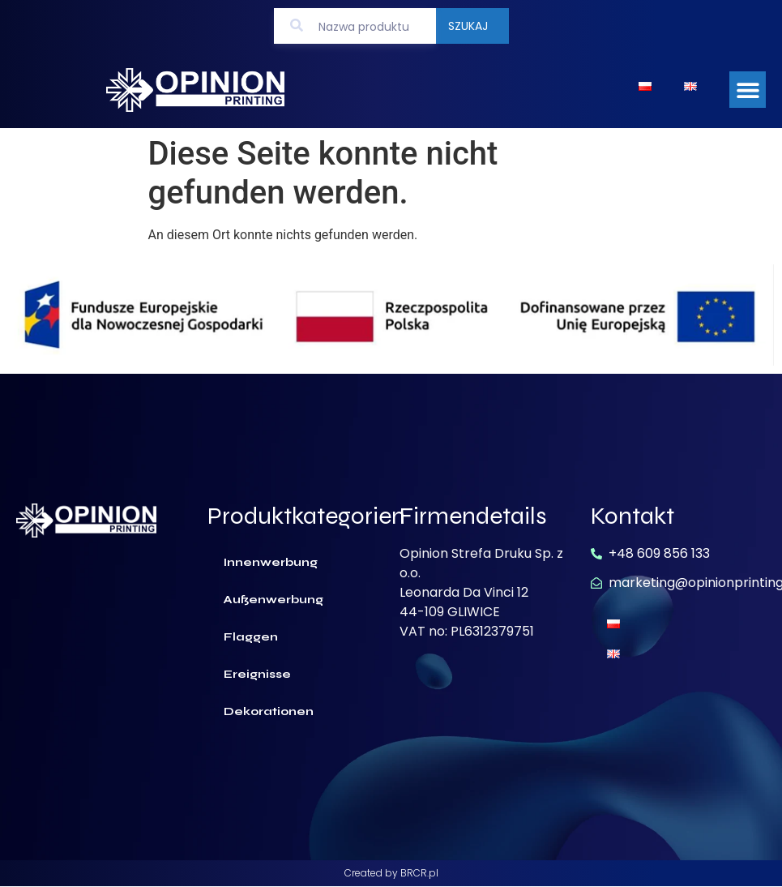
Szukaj (468, 26)
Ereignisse (257, 674)
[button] (747, 89)
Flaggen (251, 637)
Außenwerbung (273, 599)
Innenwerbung (271, 562)
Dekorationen (269, 711)
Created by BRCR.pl (391, 873)
